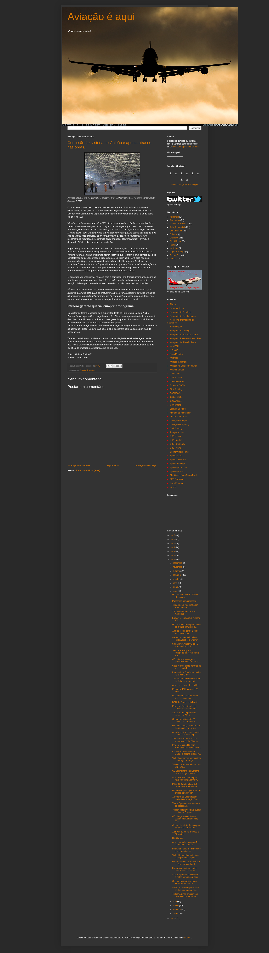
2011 (173, 559)
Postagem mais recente (79, 465)
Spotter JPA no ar (178, 459)
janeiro (176, 913)
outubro (176, 571)
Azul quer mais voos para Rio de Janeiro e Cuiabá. (185, 843)
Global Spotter (176, 397)
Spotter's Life (176, 455)
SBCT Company (177, 444)
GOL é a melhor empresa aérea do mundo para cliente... (186, 625)
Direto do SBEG (177, 385)
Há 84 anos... (178, 838)
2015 (173, 543)
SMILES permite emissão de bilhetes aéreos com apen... (186, 875)
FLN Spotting (176, 389)
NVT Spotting (176, 428)
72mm (173, 304)
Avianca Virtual (177, 370)
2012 (173, 555)
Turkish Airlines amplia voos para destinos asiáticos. (185, 895)
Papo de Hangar (177, 251)
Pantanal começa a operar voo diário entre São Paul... (186, 726)
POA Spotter (176, 440)
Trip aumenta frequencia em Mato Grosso (185, 606)
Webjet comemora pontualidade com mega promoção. (186, 759)
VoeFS (173, 487)
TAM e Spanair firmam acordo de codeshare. (186, 804)
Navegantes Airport (179, 420)
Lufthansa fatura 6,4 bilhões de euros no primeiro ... (186, 850)
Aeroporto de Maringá (180, 330)
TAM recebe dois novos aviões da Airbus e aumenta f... (186, 680)
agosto (176, 579)
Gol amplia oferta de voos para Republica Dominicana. (186, 826)
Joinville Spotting (178, 409)
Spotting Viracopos (178, 467)
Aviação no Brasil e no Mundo (183, 366)
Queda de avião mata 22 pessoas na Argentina (183, 720)
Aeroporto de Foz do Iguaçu (183, 316)
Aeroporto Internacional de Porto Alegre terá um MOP (185, 638)
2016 (173, 539)
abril (175, 901)
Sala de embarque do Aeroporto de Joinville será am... (185, 653)
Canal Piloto (175, 374)
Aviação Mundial (177, 227)
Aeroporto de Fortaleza (180, 312)
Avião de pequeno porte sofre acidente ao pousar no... (185, 888)
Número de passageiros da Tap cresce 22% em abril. (186, 791)
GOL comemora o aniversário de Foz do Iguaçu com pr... (185, 772)
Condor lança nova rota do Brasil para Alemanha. (184, 882)
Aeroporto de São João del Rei (184, 334)
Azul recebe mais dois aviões (185, 685)
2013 (173, 551)
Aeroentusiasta (177, 308)
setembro (177, 575)
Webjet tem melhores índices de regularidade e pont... (185, 856)
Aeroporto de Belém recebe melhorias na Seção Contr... (186, 798)
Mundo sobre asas (178, 416)
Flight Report (176, 241)
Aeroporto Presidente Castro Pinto (185, 338)
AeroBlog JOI (176, 327)
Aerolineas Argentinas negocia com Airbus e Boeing (186, 733)
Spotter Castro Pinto (179, 452)
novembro (178, 567)
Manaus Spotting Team (180, 413)
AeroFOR (174, 346)
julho (175, 583)
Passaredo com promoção (184, 601)
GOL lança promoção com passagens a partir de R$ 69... (185, 819)
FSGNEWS (175, 393)
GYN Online (175, 405)
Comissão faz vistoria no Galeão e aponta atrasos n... (186, 752)
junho (175, 587)
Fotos (172, 245)
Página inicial (113, 465)
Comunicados (176, 231)
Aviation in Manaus (178, 362)
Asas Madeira (176, 354)
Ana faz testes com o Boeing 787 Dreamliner (185, 632)
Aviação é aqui (101, 16)
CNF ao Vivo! (176, 377)
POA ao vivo (175, 436)
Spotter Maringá (177, 463)
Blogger (187, 938)
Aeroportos (175, 220)
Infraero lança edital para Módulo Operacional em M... (186, 746)
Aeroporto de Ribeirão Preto (183, 342)
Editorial (173, 234)
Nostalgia (174, 248)
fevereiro (177, 909)
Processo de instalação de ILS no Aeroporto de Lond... (186, 862)
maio (175, 591)
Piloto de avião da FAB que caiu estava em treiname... (185, 785)
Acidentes (174, 217)
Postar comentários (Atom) (88, 470)
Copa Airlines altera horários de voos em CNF (186, 667)
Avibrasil (174, 358)
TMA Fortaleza (176, 479)
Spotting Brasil (176, 471)
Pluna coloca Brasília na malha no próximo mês (186, 673)
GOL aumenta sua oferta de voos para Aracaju (185, 696)
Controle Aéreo (177, 381)
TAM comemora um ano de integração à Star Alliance (185, 739)
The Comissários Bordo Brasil (183, 475)
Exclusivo (174, 238)
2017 (173, 535)
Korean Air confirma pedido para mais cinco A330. (184, 869)
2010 (173, 918)
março (176, 905)
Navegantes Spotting (179, 424)
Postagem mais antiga (146, 465)
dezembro (178, 563)
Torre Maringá (176, 483)
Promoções (175, 255)
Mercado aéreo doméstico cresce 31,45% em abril (184, 707)
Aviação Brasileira (87, 370)
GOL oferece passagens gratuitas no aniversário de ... (186, 660)
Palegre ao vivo (177, 432)
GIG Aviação (176, 401)
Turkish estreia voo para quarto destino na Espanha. (186, 811)
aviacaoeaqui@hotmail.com (186, 147)
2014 (173, 547)
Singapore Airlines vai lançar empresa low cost (185, 645)
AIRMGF (174, 350)
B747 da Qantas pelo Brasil (184, 702)
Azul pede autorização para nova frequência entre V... (185, 778)
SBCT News (175, 448)
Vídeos (173, 258)
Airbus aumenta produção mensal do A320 (184, 713)
